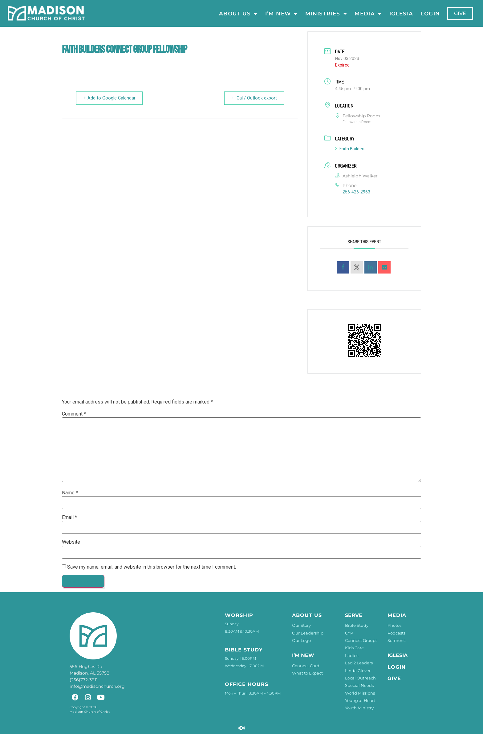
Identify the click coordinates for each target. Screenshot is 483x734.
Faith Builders (350, 148)
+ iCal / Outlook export (252, 98)
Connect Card (305, 665)
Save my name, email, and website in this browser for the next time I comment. (151, 567)
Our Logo (301, 640)
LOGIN (430, 13)
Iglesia (401, 13)
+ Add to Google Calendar (111, 98)
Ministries (326, 13)
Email (69, 517)
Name (70, 492)
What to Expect (307, 673)
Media (368, 13)
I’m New (281, 13)
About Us (238, 13)
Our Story (301, 625)
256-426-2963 (356, 191)
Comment (74, 414)
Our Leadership (307, 633)
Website (71, 542)
